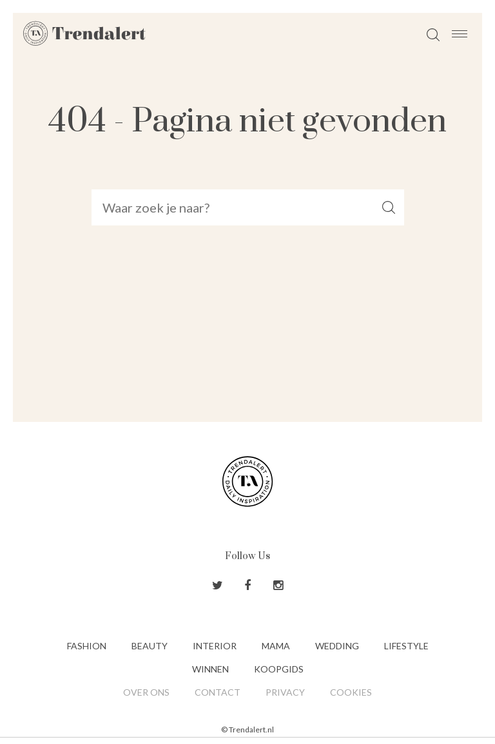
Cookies (351, 692)
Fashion (86, 645)
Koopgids (279, 668)
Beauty (149, 645)
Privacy (285, 692)
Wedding (337, 645)
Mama (276, 645)
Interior (215, 645)
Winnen (210, 668)
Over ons (146, 692)
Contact (217, 692)
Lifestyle (406, 645)
